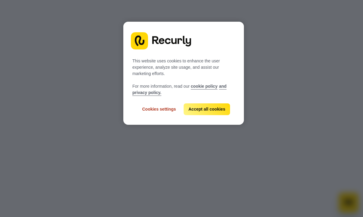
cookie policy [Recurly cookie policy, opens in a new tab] (204, 86)
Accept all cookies (206, 109)
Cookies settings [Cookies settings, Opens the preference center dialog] (159, 109)
